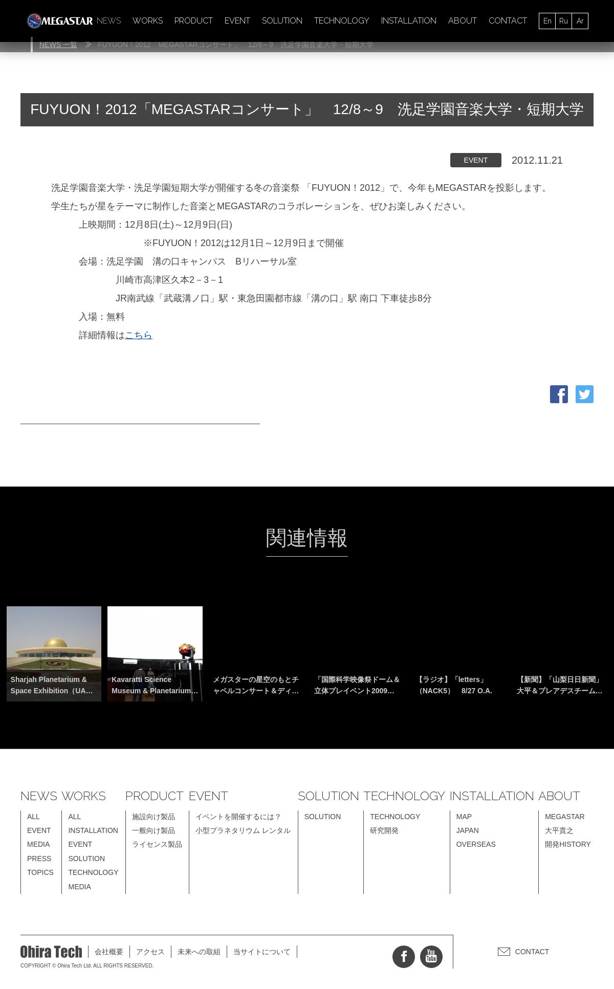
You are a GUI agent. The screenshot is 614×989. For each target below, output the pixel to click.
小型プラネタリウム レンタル (243, 830)
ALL (33, 816)
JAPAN (467, 830)
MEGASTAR (565, 816)
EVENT (237, 21)
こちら (138, 335)
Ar (580, 21)
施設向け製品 (153, 816)
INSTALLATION (408, 21)
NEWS (109, 21)
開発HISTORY (568, 844)
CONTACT (508, 21)
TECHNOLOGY (341, 21)
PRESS (39, 858)
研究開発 (384, 830)
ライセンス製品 (157, 844)
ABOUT (462, 21)
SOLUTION (282, 21)
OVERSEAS (476, 844)
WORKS (148, 21)
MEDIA (38, 844)
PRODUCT (193, 21)
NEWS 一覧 (58, 44)
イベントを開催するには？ (238, 816)
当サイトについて (262, 952)
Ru (563, 21)
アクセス (150, 952)
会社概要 (109, 952)
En (547, 21)
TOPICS (40, 872)
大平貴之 (559, 830)
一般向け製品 (153, 830)
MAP (464, 816)
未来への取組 (199, 952)
